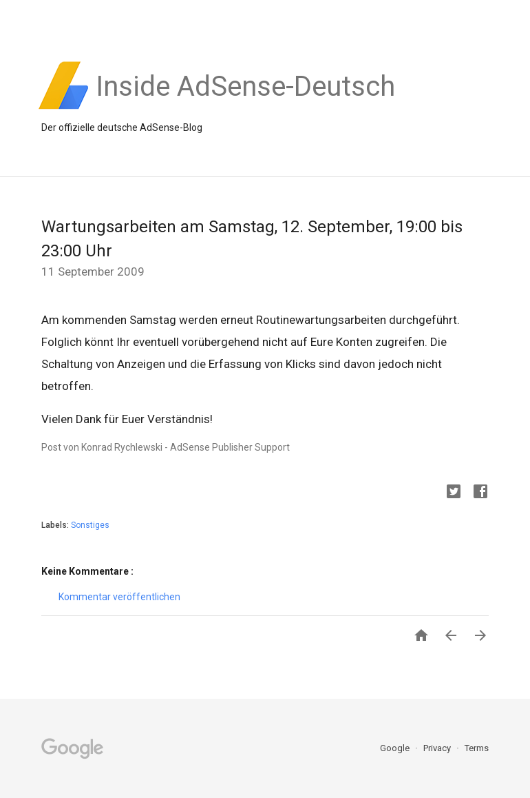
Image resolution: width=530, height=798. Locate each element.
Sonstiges (90, 525)
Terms (477, 748)
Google (396, 748)
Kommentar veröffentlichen (119, 596)
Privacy (438, 748)
